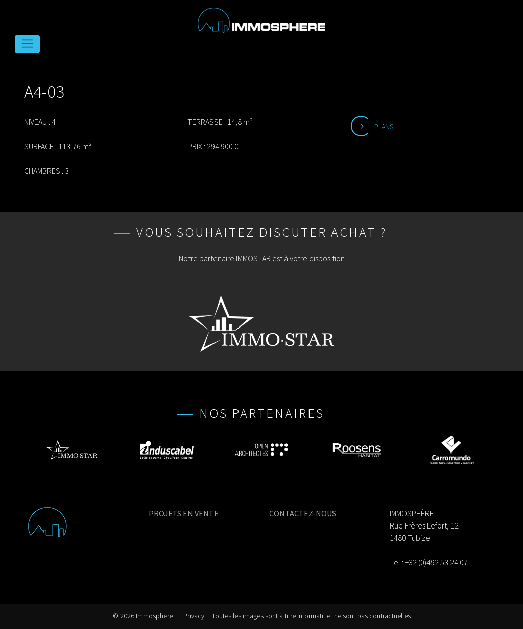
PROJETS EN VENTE (184, 513)
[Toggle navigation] (27, 44)
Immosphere (154, 616)
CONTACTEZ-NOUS (302, 513)
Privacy (193, 616)
